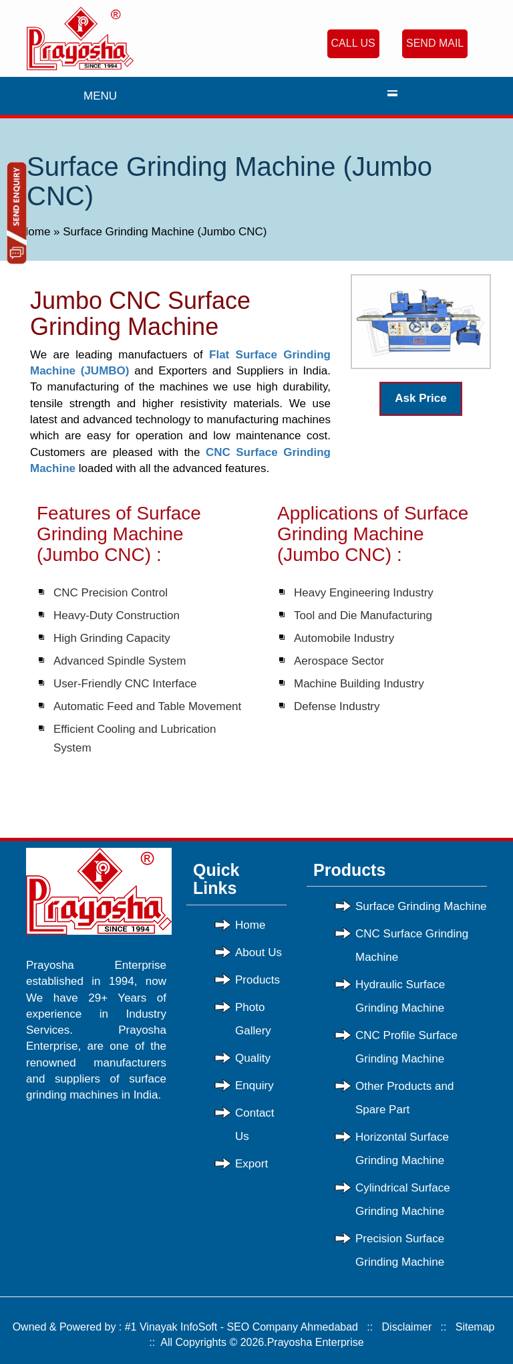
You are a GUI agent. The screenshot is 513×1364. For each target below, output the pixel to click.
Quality (253, 1058)
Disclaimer (407, 1327)
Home (36, 231)
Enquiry (254, 1085)
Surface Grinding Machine (421, 906)
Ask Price (421, 398)
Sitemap (475, 1327)
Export (251, 1163)
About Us (258, 952)
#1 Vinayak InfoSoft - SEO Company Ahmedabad (241, 1327)
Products (257, 980)
